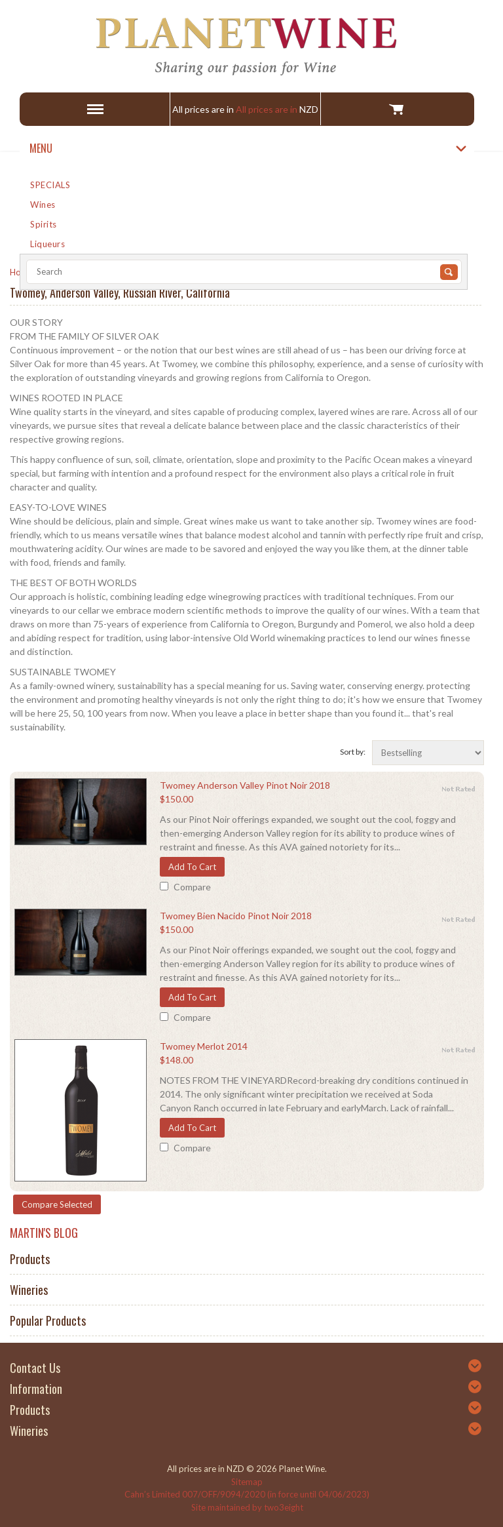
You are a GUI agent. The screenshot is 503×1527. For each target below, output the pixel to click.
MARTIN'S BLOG (44, 1232)
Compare (192, 886)
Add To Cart (192, 867)
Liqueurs (47, 244)
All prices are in (277, 109)
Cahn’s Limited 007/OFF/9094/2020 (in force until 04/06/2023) (246, 1494)
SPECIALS (50, 185)
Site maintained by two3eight (247, 1507)
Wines (43, 204)
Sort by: (352, 752)
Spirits (43, 224)
